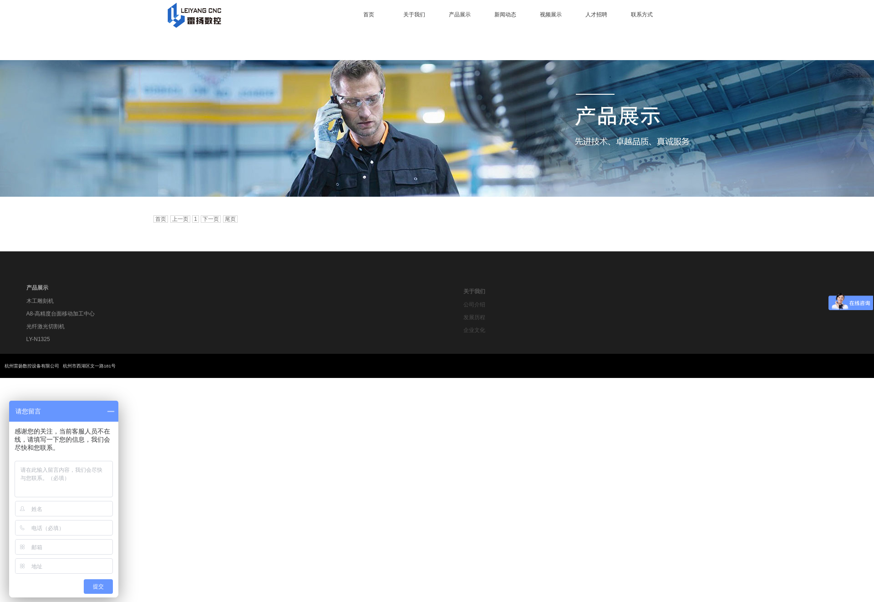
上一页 (180, 219)
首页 (368, 14)
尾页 (230, 219)
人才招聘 (596, 14)
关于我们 (414, 14)
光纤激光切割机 (45, 329)
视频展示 (551, 14)
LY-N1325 (38, 342)
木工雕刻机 (40, 304)
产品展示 (460, 14)
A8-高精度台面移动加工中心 (60, 316)
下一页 (211, 219)
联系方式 (642, 14)
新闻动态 (505, 14)
